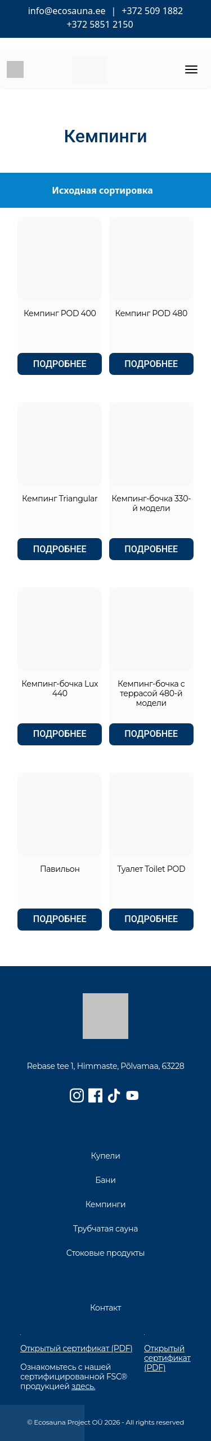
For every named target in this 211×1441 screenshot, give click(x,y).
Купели (105, 1156)
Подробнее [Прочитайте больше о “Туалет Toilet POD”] (151, 919)
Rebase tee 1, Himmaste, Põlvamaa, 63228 (106, 1066)
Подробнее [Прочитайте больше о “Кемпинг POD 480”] (151, 364)
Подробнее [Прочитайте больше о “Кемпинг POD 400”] (60, 364)
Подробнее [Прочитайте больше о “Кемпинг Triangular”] (60, 549)
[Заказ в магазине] (105, 190)
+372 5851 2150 (99, 24)
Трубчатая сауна (105, 1229)
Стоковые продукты (105, 1253)
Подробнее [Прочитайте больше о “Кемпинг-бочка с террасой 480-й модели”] (151, 733)
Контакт (105, 1308)
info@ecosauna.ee (67, 11)
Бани (105, 1180)
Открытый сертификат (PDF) (76, 1348)
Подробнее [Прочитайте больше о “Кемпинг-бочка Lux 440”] (60, 733)
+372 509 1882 (152, 11)
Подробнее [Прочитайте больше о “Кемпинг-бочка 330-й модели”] (151, 549)
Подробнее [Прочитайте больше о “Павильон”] (60, 919)
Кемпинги (106, 1204)
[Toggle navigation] (191, 69)
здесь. (83, 1386)
